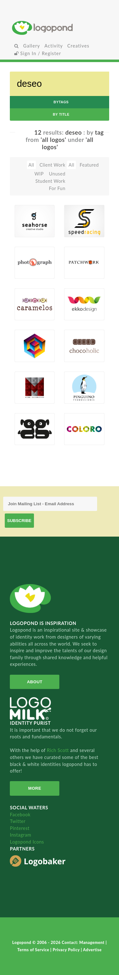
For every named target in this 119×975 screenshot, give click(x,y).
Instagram (20, 835)
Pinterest (20, 828)
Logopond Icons (27, 841)
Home (59, 28)
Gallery (31, 45)
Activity (53, 45)
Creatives (78, 45)
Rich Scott (58, 750)
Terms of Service (33, 949)
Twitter (17, 821)
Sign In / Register (37, 53)
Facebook (20, 814)
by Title (61, 114)
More (34, 788)
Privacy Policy (67, 949)
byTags (61, 102)
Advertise (92, 949)
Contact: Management (84, 942)
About (35, 681)
